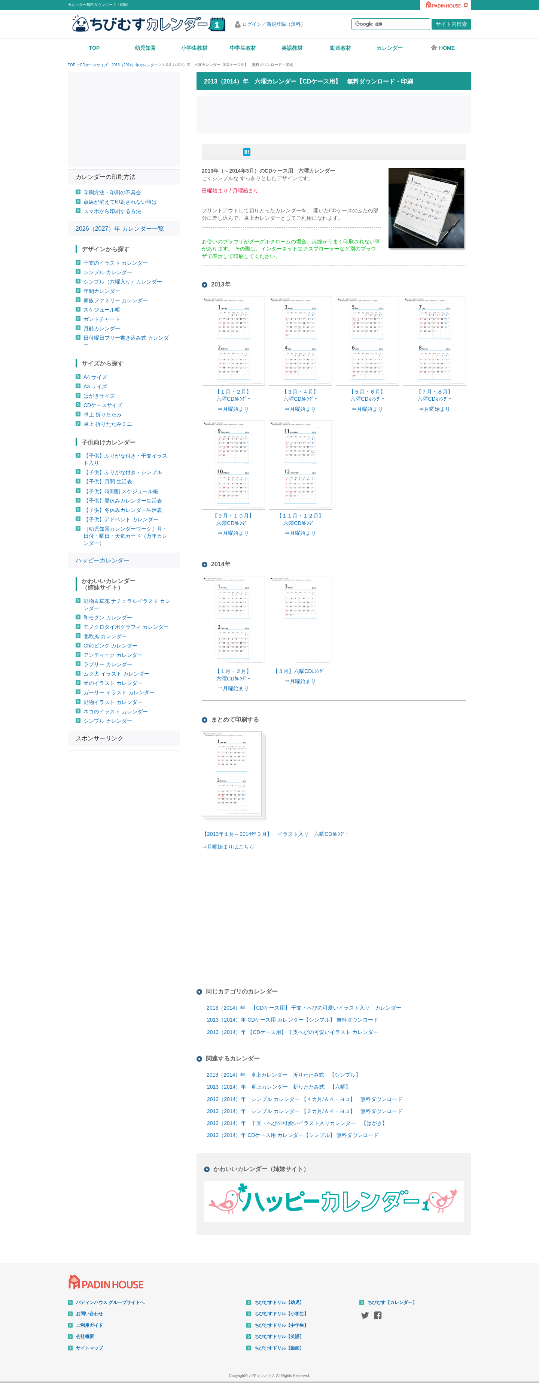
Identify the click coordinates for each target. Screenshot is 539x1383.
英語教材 (291, 48)
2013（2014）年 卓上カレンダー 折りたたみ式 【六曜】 (279, 1087)
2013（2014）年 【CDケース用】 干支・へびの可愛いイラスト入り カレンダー (304, 1008)
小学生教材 (194, 48)
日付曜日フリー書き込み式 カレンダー (126, 341)
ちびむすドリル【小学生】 (281, 1313)
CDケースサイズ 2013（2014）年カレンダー (119, 65)
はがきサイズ (99, 396)
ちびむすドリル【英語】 (279, 1336)
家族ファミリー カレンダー (115, 300)
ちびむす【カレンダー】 (392, 1302)
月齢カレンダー (101, 328)
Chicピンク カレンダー (110, 646)
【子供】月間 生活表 (107, 482)
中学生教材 (243, 48)
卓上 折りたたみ (102, 415)
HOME (442, 47)
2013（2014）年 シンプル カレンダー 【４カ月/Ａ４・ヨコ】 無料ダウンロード (304, 1099)
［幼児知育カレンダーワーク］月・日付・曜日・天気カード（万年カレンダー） (125, 536)
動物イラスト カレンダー (113, 702)
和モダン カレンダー (107, 618)
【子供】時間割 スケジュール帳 (120, 491)
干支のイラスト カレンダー (115, 263)
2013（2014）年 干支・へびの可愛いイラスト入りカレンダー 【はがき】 (297, 1123)
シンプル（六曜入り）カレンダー (122, 282)
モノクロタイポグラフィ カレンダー (126, 627)
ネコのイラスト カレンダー (115, 712)
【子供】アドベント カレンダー (120, 519)
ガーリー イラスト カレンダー (119, 692)
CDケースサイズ (102, 405)
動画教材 (340, 48)
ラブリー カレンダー (107, 664)
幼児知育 (145, 48)
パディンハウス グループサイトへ (110, 1302)
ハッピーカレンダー (103, 560)
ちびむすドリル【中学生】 (281, 1325)
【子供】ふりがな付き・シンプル (122, 472)
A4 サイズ (95, 377)
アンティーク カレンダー (113, 655)
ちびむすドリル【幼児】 (279, 1302)
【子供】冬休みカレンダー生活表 (122, 510)
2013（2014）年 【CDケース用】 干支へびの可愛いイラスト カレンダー (292, 1032)
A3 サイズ (95, 386)
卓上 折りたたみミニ (107, 424)
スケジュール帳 (101, 310)
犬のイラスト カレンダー (113, 683)
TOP (94, 48)
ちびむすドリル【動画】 (279, 1348)
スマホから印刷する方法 (112, 211)
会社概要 (85, 1336)
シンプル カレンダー (107, 272)
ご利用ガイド (89, 1325)
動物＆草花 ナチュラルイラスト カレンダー (126, 604)
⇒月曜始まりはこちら (228, 847)
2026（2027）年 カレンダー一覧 (120, 228)
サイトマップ (89, 1348)
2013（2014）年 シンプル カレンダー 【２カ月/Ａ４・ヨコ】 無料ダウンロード (304, 1111)
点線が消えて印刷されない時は (120, 202)
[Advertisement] (334, 114)
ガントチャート (101, 319)
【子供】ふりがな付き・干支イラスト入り (125, 459)
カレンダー (390, 48)
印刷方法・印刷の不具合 (112, 192)
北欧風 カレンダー (105, 636)
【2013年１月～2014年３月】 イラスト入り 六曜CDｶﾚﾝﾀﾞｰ (275, 834)
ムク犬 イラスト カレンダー (116, 674)
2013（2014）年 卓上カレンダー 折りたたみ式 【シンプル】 (284, 1075)
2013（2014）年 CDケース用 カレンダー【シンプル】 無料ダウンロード (292, 1020)
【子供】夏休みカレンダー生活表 (122, 501)
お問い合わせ (89, 1313)
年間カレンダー (101, 291)
